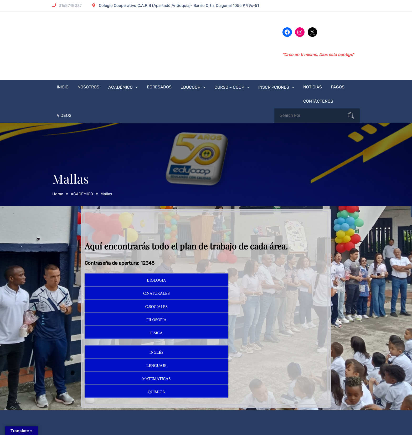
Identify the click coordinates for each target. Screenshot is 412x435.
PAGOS (337, 86)
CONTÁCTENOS (318, 101)
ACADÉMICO (120, 87)
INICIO (63, 86)
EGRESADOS (159, 86)
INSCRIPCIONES (273, 87)
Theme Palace (226, 426)
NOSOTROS (88, 86)
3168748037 (67, 5)
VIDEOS (64, 115)
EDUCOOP (190, 87)
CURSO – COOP (229, 87)
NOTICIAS (312, 86)
